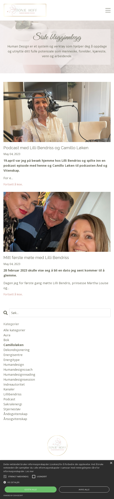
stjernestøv (11, 409)
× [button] (111, 463)
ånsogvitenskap (15, 419)
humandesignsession (19, 379)
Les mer (30, 471)
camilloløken (13, 345)
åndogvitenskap (15, 414)
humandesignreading (19, 374)
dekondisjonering (16, 350)
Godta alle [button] (30, 489)
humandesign (13, 364)
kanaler (9, 389)
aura (6, 335)
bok (6, 340)
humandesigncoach (17, 369)
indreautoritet (14, 384)
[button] (57, 482)
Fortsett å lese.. (13, 184)
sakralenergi (12, 404)
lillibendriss (12, 394)
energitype (11, 360)
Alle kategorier (14, 330)
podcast (9, 399)
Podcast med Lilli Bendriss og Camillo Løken (45, 147)
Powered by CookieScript (13, 495)
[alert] (57, 479)
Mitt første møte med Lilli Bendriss (36, 257)
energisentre (13, 355)
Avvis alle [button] (84, 489)
